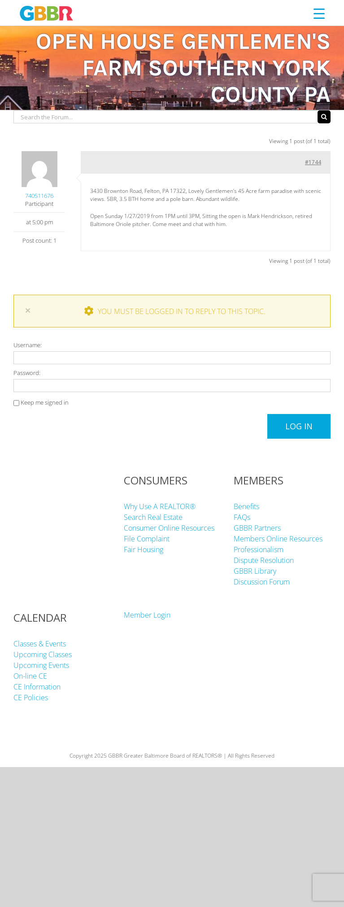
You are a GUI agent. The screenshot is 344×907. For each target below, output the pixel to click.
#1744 (313, 162)
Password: (26, 373)
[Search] (324, 116)
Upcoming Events (41, 665)
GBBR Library (255, 571)
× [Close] (27, 310)
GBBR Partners (257, 528)
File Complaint (147, 539)
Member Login (147, 615)
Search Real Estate (153, 517)
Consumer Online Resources (169, 528)
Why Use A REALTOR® (160, 506)
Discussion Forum (262, 582)
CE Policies (30, 697)
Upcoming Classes (42, 654)
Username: (27, 345)
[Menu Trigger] (319, 13)
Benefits (246, 506)
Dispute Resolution (264, 560)
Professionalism (258, 549)
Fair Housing (143, 549)
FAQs (242, 517)
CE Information (37, 687)
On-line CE (30, 676)
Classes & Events (39, 644)
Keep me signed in (45, 402)
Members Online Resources (278, 539)
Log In (299, 426)
